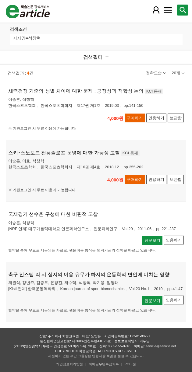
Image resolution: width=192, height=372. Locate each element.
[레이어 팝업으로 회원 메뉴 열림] (156, 10)
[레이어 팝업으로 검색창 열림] (182, 10)
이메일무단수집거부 (104, 364)
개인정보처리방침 (69, 364)
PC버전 (130, 364)
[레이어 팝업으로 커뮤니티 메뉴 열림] (167, 10)
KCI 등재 (154, 91)
